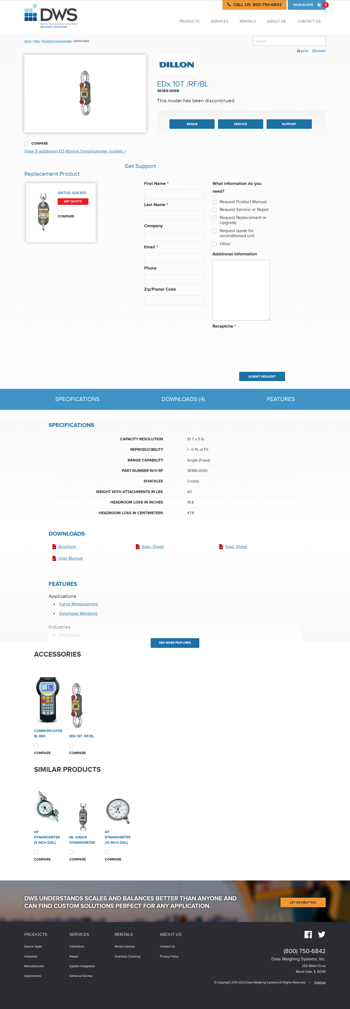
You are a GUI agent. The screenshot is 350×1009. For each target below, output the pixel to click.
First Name (156, 183)
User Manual (70, 558)
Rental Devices (125, 946)
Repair (74, 956)
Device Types (33, 946)
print (302, 51)
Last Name (156, 205)
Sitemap (320, 982)
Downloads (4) (183, 399)
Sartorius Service (81, 976)
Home (27, 41)
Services (219, 21)
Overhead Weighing (78, 613)
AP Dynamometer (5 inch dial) (47, 837)
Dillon (37, 41)
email (319, 51)
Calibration (77, 946)
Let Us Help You (303, 903)
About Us (276, 21)
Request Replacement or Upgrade (243, 220)
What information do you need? (236, 187)
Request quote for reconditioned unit (237, 233)
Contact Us (309, 21)
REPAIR (192, 124)
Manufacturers (34, 966)
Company (153, 226)
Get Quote (73, 201)
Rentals (248, 21)
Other (225, 243)
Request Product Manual (243, 201)
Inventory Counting (127, 956)
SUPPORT (289, 124)
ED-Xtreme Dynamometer (57, 41)
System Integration (82, 966)
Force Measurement (78, 604)
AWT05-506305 (72, 193)
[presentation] (232, 347)
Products (189, 21)
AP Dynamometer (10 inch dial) (118, 837)
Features (281, 399)
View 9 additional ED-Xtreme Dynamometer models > (75, 151)
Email (151, 247)
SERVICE (240, 124)
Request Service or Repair (244, 209)
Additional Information (234, 254)
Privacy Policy (169, 956)
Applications (32, 976)
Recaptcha (224, 326)
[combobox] (289, 41)
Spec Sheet (153, 546)
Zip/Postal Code (160, 289)
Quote (309, 5)
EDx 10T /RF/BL (81, 736)
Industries (30, 956)
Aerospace (69, 634)
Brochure (67, 546)
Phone (150, 268)
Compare (36, 143)
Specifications (77, 399)
